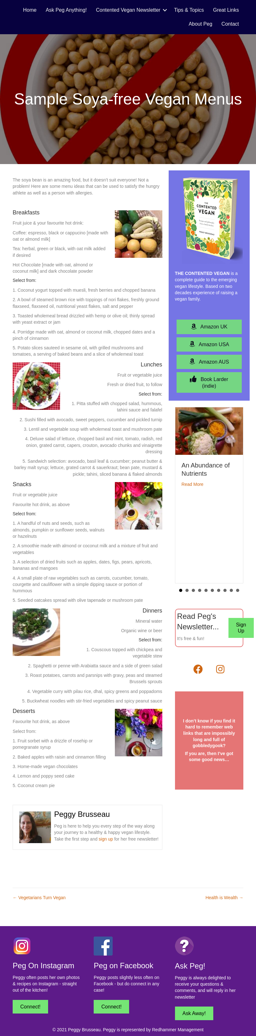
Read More (192, 484)
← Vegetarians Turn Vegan (39, 897)
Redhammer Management (177, 1029)
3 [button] (193, 590)
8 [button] (225, 590)
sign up (106, 839)
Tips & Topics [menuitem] (189, 10)
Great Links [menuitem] (226, 10)
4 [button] (199, 590)
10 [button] (237, 590)
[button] (164, 10)
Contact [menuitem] (230, 24)
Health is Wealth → (224, 897)
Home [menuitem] (30, 10)
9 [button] (231, 590)
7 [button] (218, 590)
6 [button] (212, 590)
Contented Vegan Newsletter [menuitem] (128, 10)
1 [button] (180, 590)
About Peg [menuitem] (200, 24)
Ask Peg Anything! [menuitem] (66, 10)
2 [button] (187, 590)
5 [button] (206, 590)
